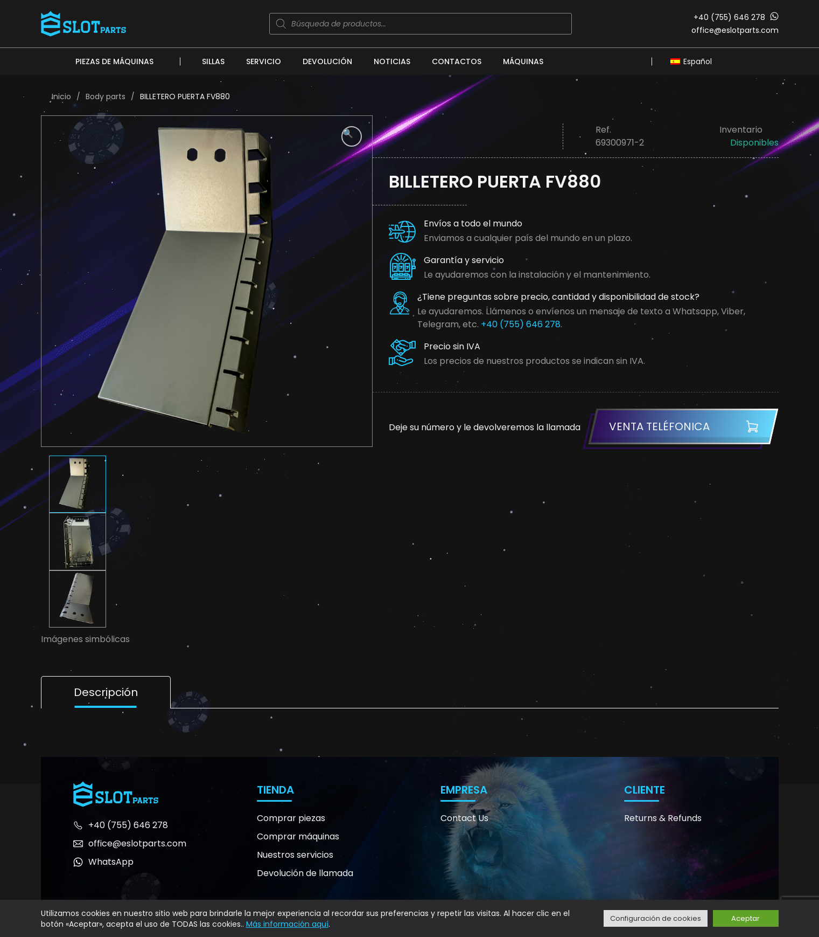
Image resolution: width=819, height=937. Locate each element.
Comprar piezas (291, 818)
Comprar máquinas (298, 836)
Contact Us (464, 818)
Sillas (213, 61)
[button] (351, 136)
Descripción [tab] (106, 692)
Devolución (327, 61)
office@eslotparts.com (735, 30)
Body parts (105, 96)
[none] (694, 61)
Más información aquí (287, 924)
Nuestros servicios (295, 855)
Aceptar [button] (745, 918)
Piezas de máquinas (114, 61)
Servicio (263, 61)
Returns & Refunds (663, 818)
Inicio (61, 96)
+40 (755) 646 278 (729, 17)
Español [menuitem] (697, 61)
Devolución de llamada (305, 873)
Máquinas (523, 61)
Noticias (392, 61)
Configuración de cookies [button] (655, 918)
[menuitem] (694, 61)
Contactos (456, 61)
